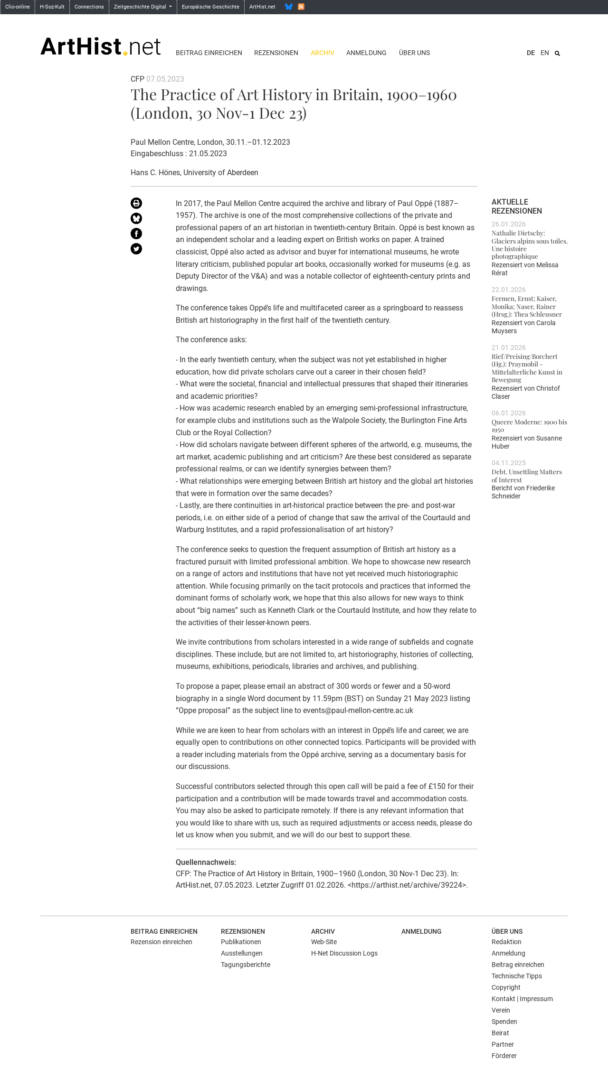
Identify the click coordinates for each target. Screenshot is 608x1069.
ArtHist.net (262, 7)
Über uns (414, 52)
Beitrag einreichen (209, 52)
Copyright (506, 987)
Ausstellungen (242, 953)
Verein (501, 1010)
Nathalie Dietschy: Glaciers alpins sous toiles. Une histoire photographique (530, 244)
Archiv (322, 52)
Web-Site (324, 942)
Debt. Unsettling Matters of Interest (527, 475)
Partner (503, 1044)
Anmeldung (366, 52)
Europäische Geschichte (210, 7)
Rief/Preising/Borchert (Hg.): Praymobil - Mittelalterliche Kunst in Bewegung (527, 368)
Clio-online (17, 7)
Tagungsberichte (245, 964)
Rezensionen (276, 52)
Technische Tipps (517, 976)
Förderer (504, 1056)
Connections (89, 7)
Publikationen (241, 942)
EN (545, 52)
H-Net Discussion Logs (344, 953)
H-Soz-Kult (52, 7)
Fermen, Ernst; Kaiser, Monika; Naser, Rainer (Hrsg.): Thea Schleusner (527, 306)
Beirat (500, 1033)
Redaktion (507, 942)
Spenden (504, 1021)
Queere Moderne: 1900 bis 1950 (529, 425)
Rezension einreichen (161, 942)
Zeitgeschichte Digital (141, 7)
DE (531, 52)
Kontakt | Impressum (522, 999)
